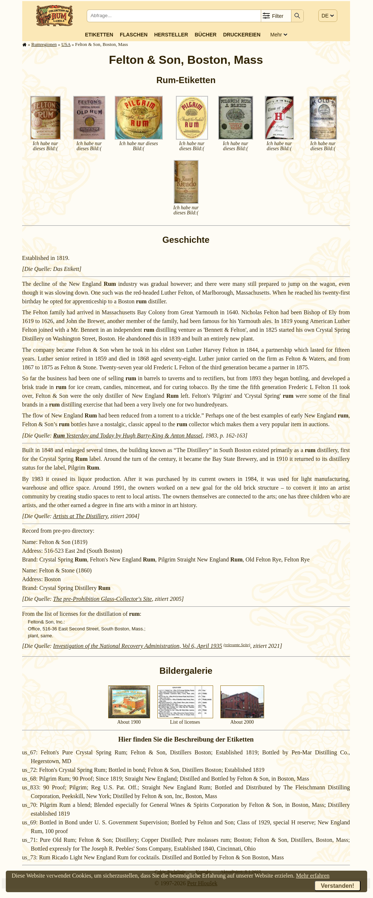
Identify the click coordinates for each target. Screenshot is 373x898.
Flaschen (134, 35)
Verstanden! (337, 886)
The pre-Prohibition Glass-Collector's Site (102, 599)
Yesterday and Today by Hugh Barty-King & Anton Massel (128, 435)
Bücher (205, 35)
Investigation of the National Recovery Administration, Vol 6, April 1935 (137, 646)
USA (66, 44)
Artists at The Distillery (80, 516)
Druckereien (241, 35)
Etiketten (99, 35)
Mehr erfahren (313, 875)
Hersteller (171, 35)
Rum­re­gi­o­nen (44, 44)
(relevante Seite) (237, 644)
